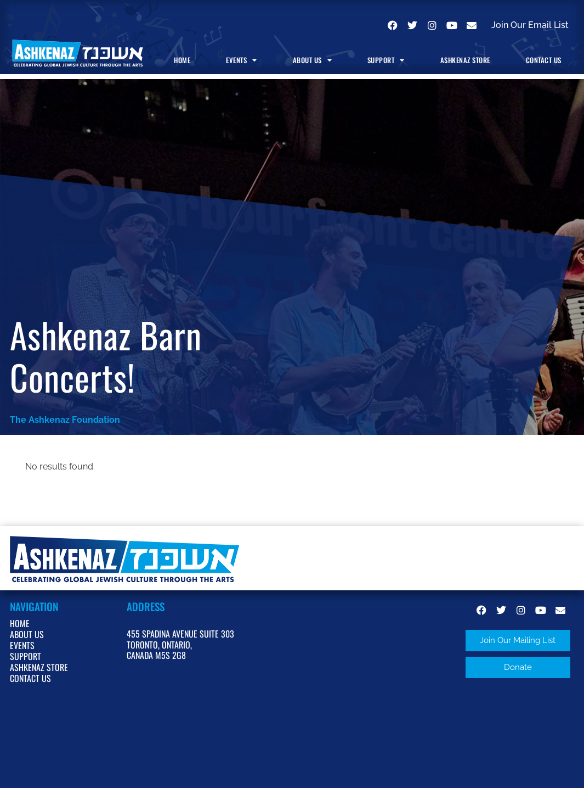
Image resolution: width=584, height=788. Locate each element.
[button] (518, 640)
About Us (312, 60)
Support (386, 60)
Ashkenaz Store (465, 60)
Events (241, 60)
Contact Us (544, 60)
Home (182, 60)
